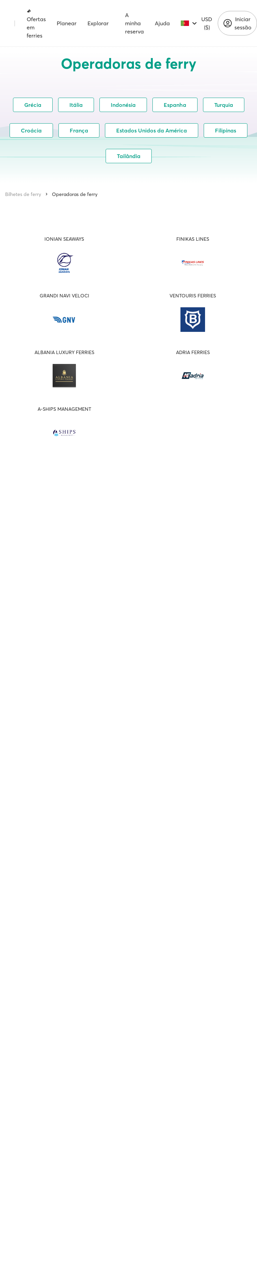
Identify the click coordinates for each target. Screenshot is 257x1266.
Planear (67, 23)
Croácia (31, 130)
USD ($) (206, 23)
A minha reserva (134, 23)
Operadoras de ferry (74, 194)
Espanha (175, 104)
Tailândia (128, 156)
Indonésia (123, 104)
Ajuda (162, 23)
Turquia (223, 104)
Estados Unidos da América (151, 130)
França (79, 130)
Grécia (32, 104)
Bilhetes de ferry (23, 194)
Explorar (98, 23)
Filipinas (225, 130)
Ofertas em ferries (36, 23)
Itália (76, 104)
